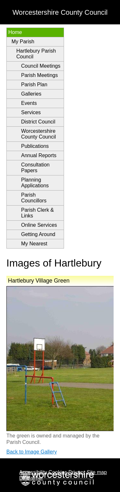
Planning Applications (35, 182)
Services (31, 112)
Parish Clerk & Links (37, 212)
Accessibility (33, 472)
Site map (97, 472)
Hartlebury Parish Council (36, 53)
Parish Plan (34, 84)
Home (15, 32)
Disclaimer (31, 478)
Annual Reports (38, 155)
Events (29, 103)
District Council (38, 121)
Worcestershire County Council (38, 134)
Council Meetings (40, 66)
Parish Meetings (39, 75)
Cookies (58, 472)
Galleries (31, 94)
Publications (35, 146)
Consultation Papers (35, 167)
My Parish (23, 41)
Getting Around (38, 234)
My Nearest (34, 243)
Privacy (76, 472)
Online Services (39, 225)
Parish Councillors (33, 197)
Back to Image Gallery (31, 451)
